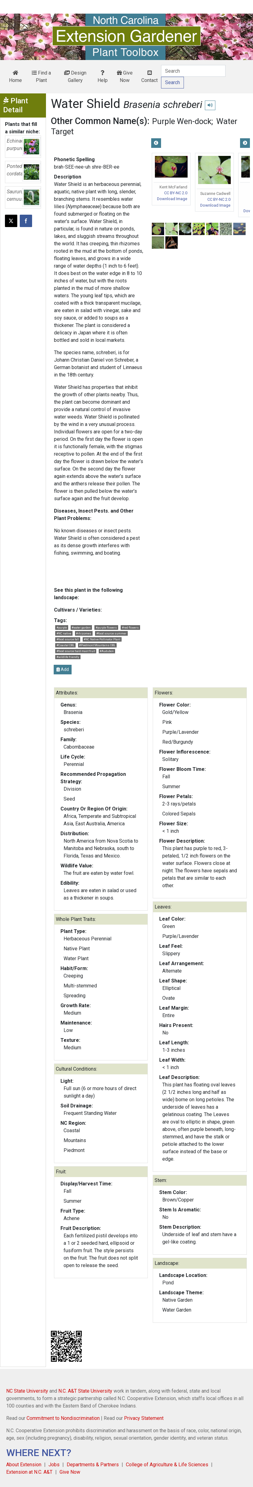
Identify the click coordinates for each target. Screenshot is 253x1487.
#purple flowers (106, 627)
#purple (61, 627)
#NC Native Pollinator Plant (102, 639)
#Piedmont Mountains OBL (97, 645)
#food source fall (67, 639)
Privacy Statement (144, 1418)
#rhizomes (83, 633)
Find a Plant (41, 76)
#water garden (81, 627)
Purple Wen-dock (181, 121)
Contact (149, 76)
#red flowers (130, 627)
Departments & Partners (93, 1465)
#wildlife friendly (67, 657)
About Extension (23, 1465)
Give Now (125, 76)
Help (102, 76)
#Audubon (107, 651)
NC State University (27, 1391)
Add (62, 669)
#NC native (63, 633)
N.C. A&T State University (85, 1391)
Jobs (54, 1465)
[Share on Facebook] (26, 221)
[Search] (193, 71)
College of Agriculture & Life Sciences (167, 1465)
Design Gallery (75, 76)
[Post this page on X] (11, 221)
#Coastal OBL (65, 645)
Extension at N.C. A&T (29, 1472)
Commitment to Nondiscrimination (63, 1418)
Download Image (172, 198)
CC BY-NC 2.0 (175, 193)
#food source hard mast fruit (75, 651)
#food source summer (111, 633)
